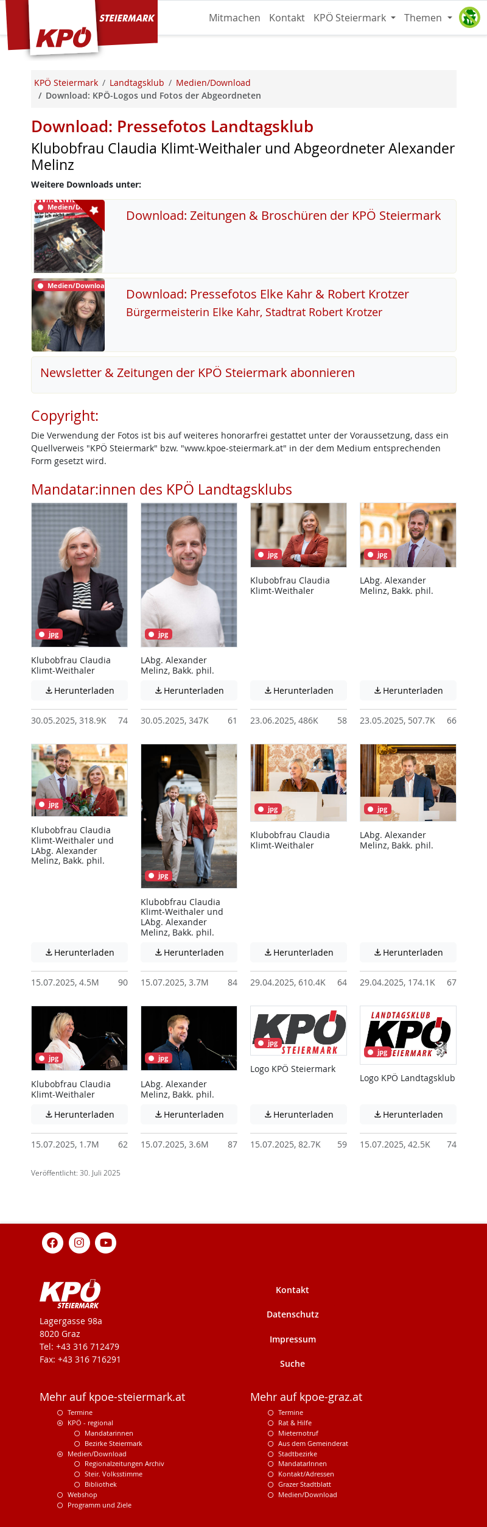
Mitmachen (235, 17)
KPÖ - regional (90, 1422)
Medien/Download (97, 1453)
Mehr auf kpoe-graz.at (306, 1397)
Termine (80, 1412)
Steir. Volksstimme (113, 1473)
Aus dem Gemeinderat (313, 1443)
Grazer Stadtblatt (304, 1484)
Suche (292, 1363)
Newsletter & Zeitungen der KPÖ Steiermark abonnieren (197, 372)
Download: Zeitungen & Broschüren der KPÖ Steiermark (283, 215)
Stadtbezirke (297, 1453)
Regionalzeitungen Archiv (124, 1463)
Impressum (293, 1339)
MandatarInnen (302, 1463)
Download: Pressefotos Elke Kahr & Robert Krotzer (267, 294)
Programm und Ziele (99, 1504)
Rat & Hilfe (295, 1422)
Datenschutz (293, 1314)
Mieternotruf (298, 1432)
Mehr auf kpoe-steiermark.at (112, 1397)
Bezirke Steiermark (113, 1443)
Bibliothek (101, 1484)
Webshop (82, 1494)
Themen (424, 17)
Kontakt (287, 17)
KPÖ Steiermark (351, 17)
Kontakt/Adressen (306, 1473)
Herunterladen (86, 690)
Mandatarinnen (109, 1432)
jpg (48, 634)
